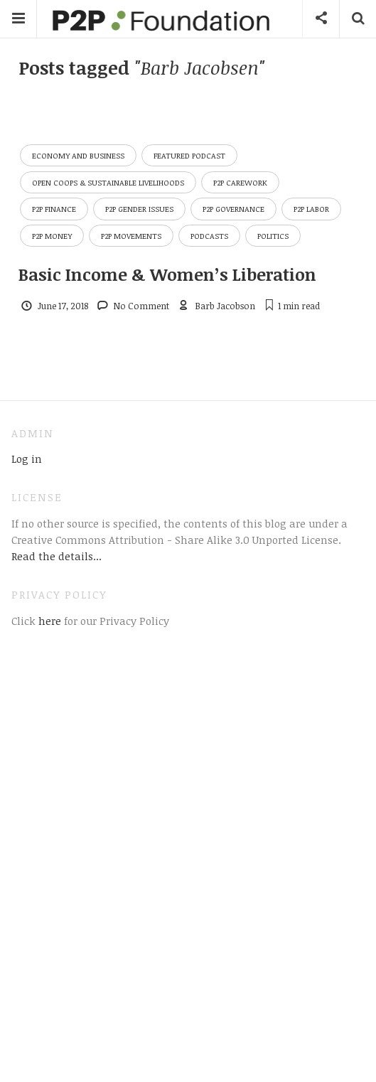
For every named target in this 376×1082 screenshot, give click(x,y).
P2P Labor (311, 208)
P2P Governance (233, 208)
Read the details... (56, 556)
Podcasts (209, 235)
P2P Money (52, 235)
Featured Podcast (189, 155)
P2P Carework (240, 182)
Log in (26, 458)
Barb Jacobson (225, 305)
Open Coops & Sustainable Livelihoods (108, 182)
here (48, 621)
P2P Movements (131, 235)
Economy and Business (78, 155)
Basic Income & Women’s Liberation (167, 274)
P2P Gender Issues (139, 208)
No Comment (141, 305)
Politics (273, 235)
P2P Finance (54, 208)
